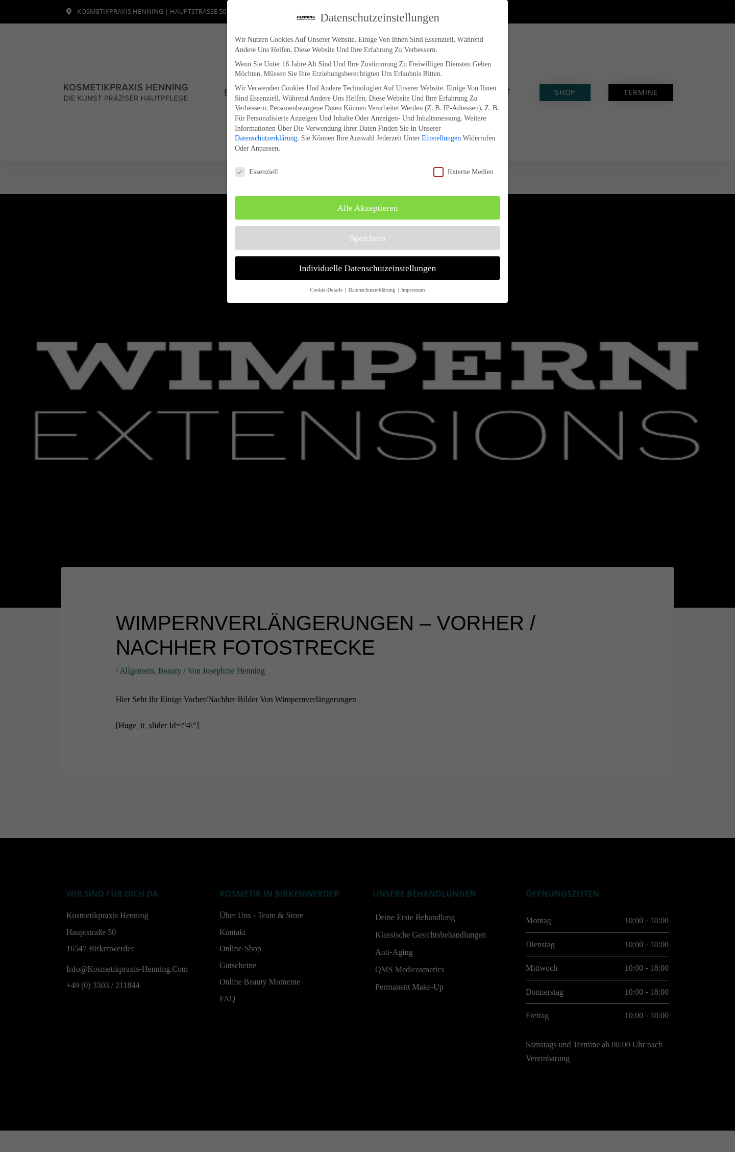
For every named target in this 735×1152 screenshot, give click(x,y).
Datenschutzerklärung (266, 138)
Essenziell (256, 172)
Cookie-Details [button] (327, 290)
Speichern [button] (367, 238)
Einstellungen (441, 138)
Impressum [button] (413, 290)
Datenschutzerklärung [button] (372, 290)
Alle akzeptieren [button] (367, 208)
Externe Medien (463, 172)
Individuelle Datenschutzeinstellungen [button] (367, 268)
